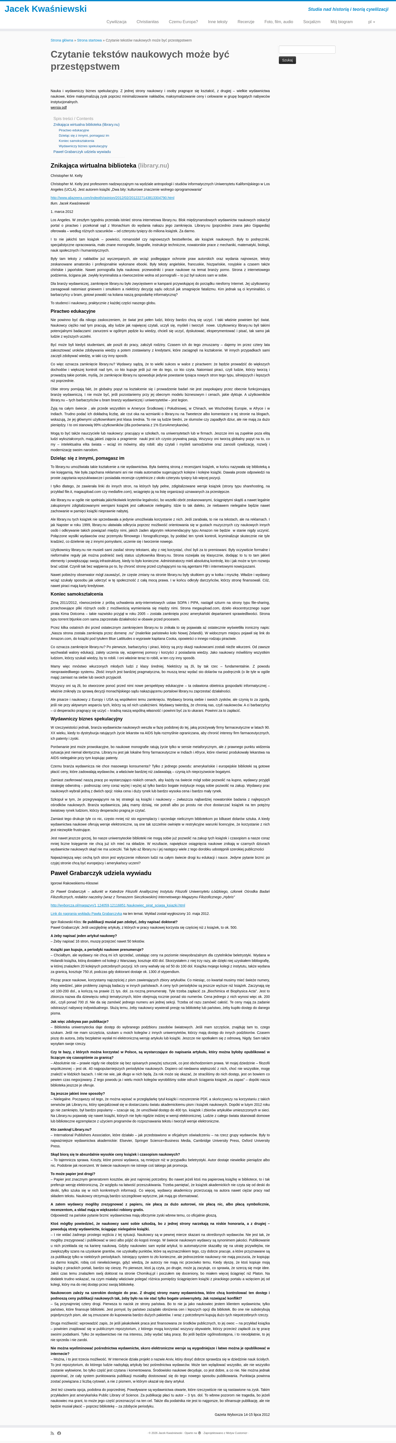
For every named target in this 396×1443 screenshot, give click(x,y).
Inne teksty (217, 22)
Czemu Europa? (183, 22)
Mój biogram (342, 22)
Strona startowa (89, 43)
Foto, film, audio (279, 22)
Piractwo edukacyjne (74, 132)
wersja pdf (59, 110)
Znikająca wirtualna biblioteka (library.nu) (86, 127)
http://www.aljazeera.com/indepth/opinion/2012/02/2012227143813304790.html (112, 200)
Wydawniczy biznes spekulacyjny (83, 148)
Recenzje (246, 22)
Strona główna (62, 43)
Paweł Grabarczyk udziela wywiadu (82, 154)
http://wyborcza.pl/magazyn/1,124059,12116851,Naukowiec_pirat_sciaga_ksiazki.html (118, 908)
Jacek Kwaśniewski (45, 16)
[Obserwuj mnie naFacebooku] (60, 1435)
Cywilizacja (116, 22)
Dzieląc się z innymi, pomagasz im (84, 138)
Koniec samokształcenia (76, 143)
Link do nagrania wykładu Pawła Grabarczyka (86, 916)
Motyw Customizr (236, 1435)
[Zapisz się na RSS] (54, 1435)
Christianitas (148, 22)
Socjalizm (311, 22)
